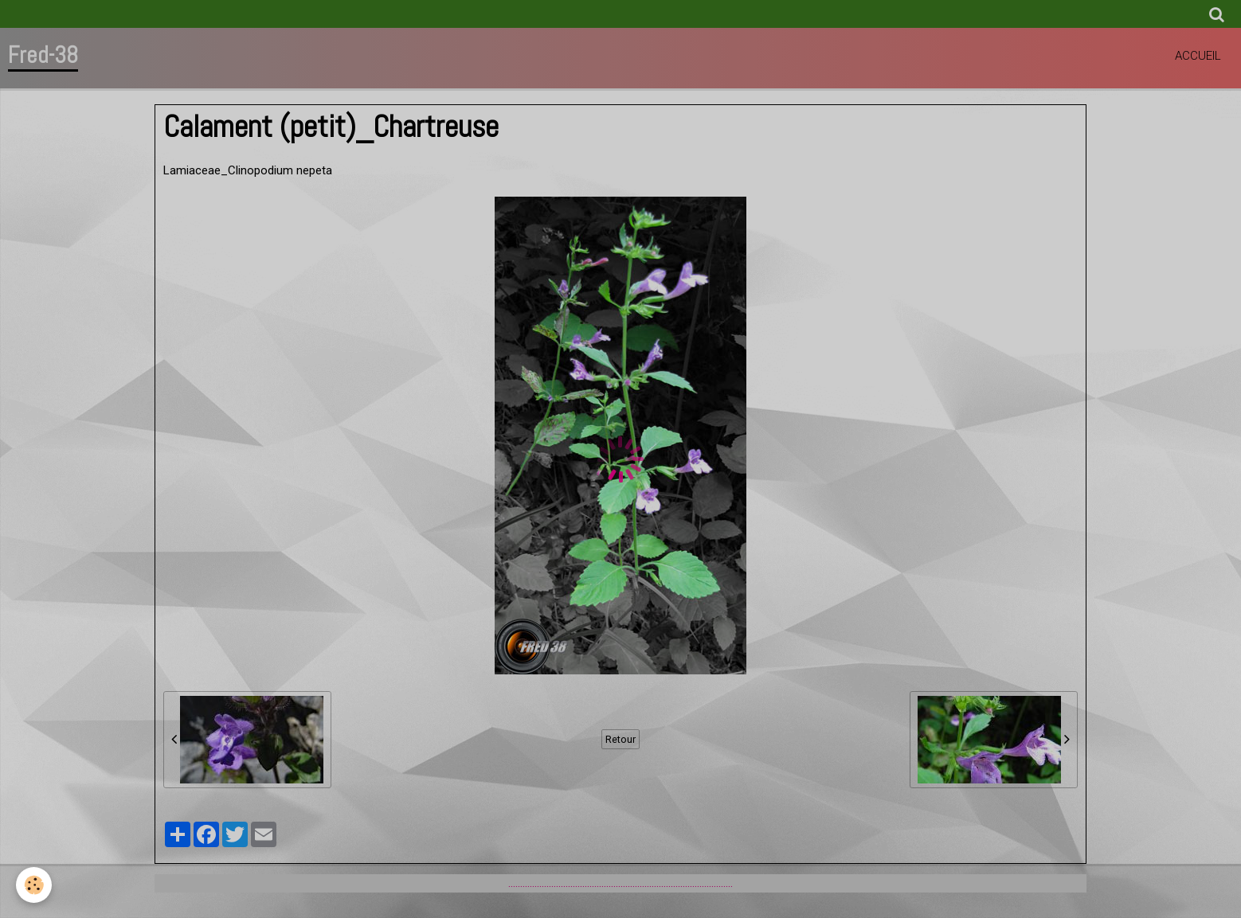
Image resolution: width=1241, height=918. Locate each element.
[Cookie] (34, 885)
